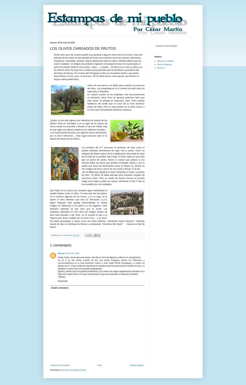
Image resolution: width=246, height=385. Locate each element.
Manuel (61, 253)
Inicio (99, 365)
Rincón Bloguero (164, 64)
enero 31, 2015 (72, 253)
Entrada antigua (137, 365)
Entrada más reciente (60, 365)
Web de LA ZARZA (165, 61)
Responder (63, 281)
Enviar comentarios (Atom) (74, 370)
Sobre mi (161, 68)
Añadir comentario (60, 288)
